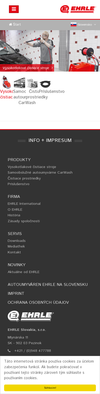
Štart (17, 24)
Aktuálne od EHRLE (23, 272)
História (14, 215)
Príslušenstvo (18, 184)
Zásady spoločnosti (24, 221)
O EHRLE (15, 209)
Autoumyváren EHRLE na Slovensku (48, 285)
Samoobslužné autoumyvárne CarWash (40, 172)
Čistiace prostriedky (24, 178)
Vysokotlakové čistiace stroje (32, 167)
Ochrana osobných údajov (38, 303)
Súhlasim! (50, 388)
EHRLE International (24, 203)
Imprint (16, 294)
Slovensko (83, 24)
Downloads (17, 240)
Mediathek (16, 246)
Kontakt (14, 252)
